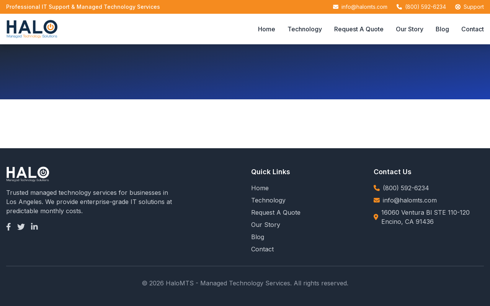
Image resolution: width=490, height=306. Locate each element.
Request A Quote (359, 29)
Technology (304, 29)
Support (474, 6)
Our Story (409, 29)
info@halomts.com (364, 6)
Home (266, 29)
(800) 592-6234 (425, 6)
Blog (442, 29)
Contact (472, 29)
